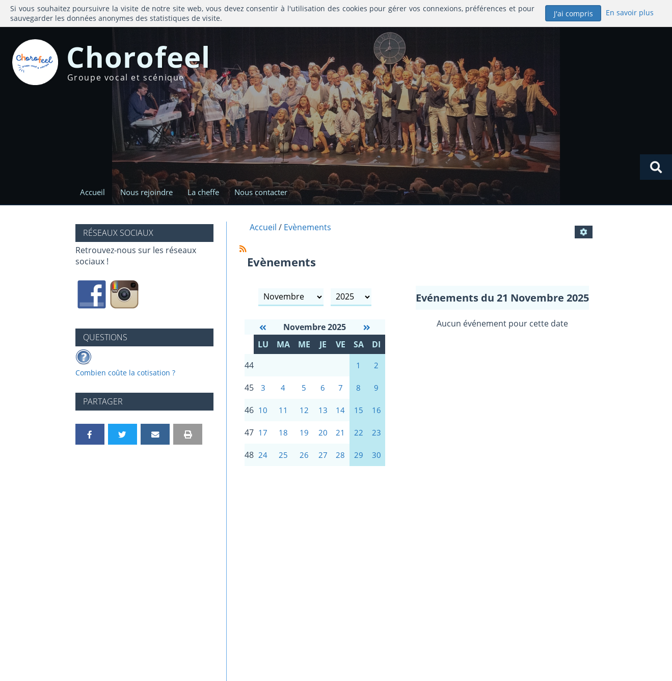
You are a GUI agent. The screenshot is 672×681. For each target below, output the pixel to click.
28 (340, 460)
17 (262, 437)
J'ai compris (573, 13)
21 (340, 437)
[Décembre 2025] (366, 328)
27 (323, 460)
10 (262, 413)
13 (323, 413)
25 (283, 460)
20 (323, 437)
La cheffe (207, 192)
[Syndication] (243, 249)
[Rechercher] (655, 167)
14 (340, 413)
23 (376, 437)
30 (376, 460)
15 (358, 413)
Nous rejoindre (148, 192)
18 (283, 437)
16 (376, 413)
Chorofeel (149, 58)
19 (304, 437)
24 (262, 460)
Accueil (92, 192)
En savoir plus (630, 12)
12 (304, 413)
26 (304, 460)
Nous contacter (265, 192)
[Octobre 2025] (262, 328)
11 (283, 413)
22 (358, 437)
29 (358, 460)
